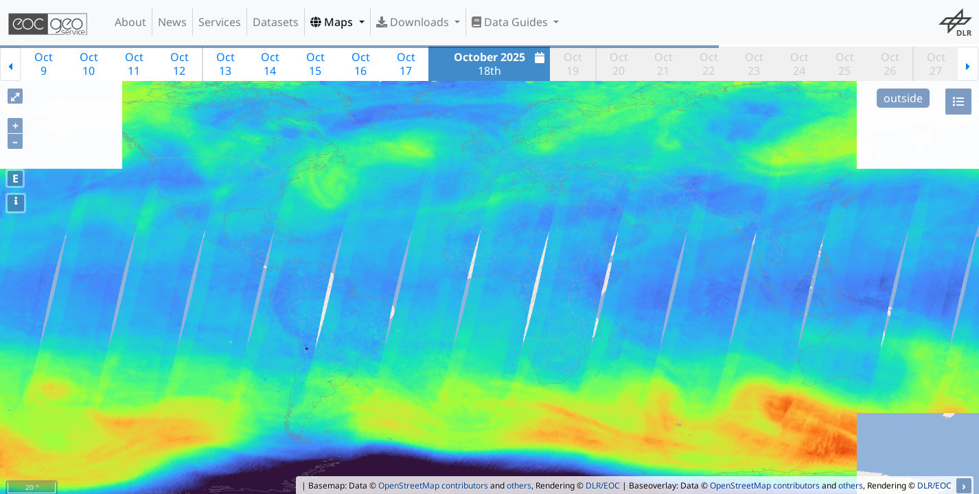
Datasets (276, 22)
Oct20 (619, 63)
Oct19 (573, 63)
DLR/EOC (603, 485)
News (172, 22)
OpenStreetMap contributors (433, 485)
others (519, 485)
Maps (333, 22)
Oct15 (315, 63)
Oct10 (89, 63)
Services (219, 22)
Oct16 (361, 63)
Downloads (414, 22)
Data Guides (511, 22)
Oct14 (270, 63)
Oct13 (225, 63)
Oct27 (936, 63)
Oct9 (43, 63)
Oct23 (754, 63)
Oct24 (799, 63)
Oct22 (709, 63)
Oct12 (179, 63)
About (130, 22)
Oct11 (134, 63)
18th (501, 63)
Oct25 (845, 63)
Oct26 (890, 63)
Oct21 (663, 63)
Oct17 (406, 63)
